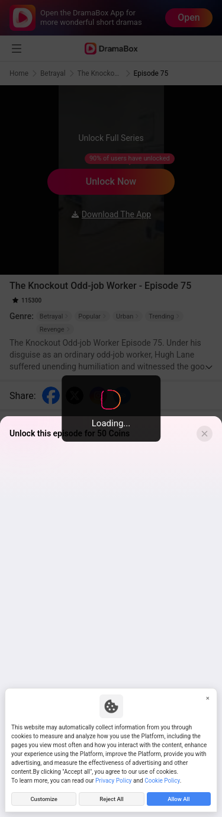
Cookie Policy (161, 780)
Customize (44, 799)
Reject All (111, 799)
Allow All (178, 799)
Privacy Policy (113, 780)
